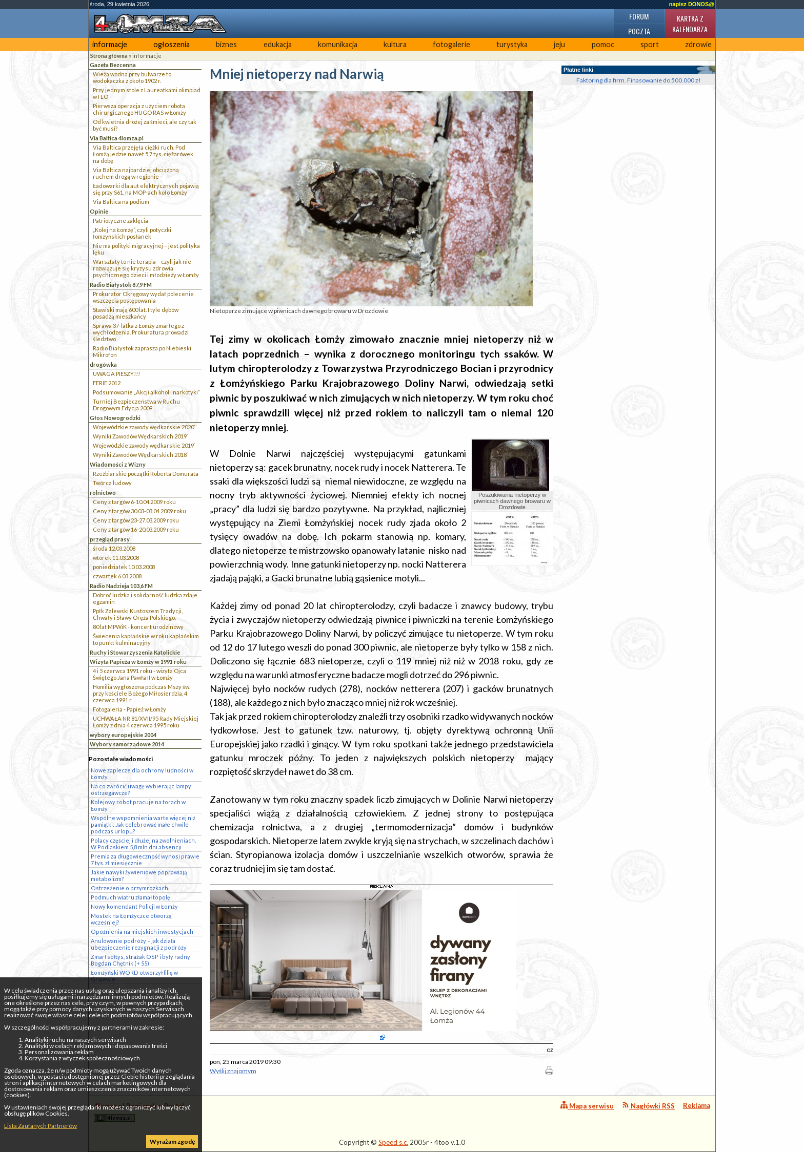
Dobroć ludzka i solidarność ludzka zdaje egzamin (145, 598)
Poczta (639, 31)
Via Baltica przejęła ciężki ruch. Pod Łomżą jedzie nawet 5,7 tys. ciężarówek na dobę (143, 154)
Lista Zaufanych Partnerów (40, 1125)
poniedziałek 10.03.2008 (124, 566)
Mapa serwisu (587, 1105)
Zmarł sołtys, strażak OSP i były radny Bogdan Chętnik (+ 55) (140, 960)
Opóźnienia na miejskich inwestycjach (142, 931)
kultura (395, 44)
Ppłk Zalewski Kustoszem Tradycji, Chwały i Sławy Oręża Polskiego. (138, 614)
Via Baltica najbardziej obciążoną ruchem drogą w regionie (136, 173)
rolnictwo (103, 492)
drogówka (103, 364)
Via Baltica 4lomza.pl (117, 138)
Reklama (696, 1105)
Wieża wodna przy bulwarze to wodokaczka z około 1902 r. (132, 77)
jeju (559, 44)
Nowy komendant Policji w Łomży (134, 906)
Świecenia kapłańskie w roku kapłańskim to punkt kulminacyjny (146, 639)
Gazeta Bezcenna (113, 64)
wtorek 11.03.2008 (116, 557)
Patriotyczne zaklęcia (120, 220)
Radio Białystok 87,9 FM (121, 284)
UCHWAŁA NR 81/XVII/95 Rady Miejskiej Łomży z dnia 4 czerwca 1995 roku (145, 721)
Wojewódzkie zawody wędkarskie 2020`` (145, 427)
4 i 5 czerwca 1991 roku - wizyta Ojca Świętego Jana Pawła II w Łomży (139, 674)
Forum (639, 16)
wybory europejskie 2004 (123, 734)
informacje (109, 44)
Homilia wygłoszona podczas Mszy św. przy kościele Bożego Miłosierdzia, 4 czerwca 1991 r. (141, 693)
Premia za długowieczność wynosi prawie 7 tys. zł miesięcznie (145, 859)
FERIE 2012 (106, 383)
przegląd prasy (110, 539)
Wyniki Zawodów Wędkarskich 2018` (140, 454)
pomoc (603, 44)
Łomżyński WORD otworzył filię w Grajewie (134, 975)
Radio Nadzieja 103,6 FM (121, 585)
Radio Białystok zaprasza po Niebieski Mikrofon (142, 351)
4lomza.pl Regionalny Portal (139, 1112)
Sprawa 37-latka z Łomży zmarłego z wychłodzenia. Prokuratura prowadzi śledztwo (141, 332)
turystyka (512, 44)
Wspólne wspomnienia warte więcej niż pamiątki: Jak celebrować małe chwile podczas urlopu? (143, 824)
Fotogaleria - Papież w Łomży (129, 709)
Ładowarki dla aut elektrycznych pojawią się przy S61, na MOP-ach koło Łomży (146, 189)
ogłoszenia (171, 44)
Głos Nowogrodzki (115, 417)
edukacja (278, 44)
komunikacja (337, 44)
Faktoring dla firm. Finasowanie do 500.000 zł (638, 80)
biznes (226, 44)
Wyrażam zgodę (172, 1141)
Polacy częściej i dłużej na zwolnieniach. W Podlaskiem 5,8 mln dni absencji (143, 843)
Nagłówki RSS (648, 1105)
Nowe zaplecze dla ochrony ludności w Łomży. (142, 773)
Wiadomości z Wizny (118, 464)
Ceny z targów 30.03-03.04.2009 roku (139, 511)
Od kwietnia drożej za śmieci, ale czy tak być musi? (144, 125)
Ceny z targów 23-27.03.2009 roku (136, 520)
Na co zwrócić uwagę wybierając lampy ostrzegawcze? (141, 789)
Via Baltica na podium (121, 201)
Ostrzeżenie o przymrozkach (129, 888)
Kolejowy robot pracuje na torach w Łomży (138, 805)
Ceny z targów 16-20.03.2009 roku (136, 529)
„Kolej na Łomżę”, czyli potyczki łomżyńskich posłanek (132, 233)
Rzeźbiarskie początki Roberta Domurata (145, 473)
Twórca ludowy (112, 482)
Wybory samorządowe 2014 (127, 744)
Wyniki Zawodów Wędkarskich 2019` (140, 436)
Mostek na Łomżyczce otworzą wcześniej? (131, 919)
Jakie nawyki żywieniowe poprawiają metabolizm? (139, 875)
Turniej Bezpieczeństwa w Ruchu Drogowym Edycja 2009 (136, 404)
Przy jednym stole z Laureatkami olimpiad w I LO (146, 93)
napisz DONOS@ (691, 4)
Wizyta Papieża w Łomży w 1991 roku (138, 661)
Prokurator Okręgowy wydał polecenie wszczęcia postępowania (143, 297)
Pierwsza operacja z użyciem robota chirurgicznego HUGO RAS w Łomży (139, 109)
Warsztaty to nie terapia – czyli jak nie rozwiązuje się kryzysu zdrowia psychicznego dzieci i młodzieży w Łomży (146, 268)
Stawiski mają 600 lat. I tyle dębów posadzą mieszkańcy (135, 313)
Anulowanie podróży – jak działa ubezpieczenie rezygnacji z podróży (139, 944)
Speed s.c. (393, 1142)
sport (649, 44)
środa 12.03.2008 (114, 548)
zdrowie (698, 44)
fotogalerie (451, 44)
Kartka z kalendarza (690, 23)
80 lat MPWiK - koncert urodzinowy (138, 626)
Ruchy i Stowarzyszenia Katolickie (135, 652)
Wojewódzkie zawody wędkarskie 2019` (144, 445)
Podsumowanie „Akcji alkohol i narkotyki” (146, 392)
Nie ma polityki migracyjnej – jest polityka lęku (146, 249)
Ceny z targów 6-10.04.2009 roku (134, 501)
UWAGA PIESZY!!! (116, 373)
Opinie (99, 211)
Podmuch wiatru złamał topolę (130, 897)
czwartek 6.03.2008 (117, 576)
